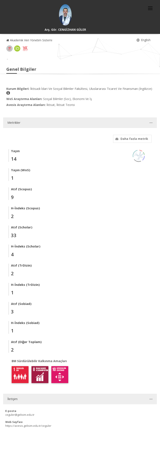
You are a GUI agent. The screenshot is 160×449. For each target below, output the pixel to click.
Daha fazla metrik (131, 139)
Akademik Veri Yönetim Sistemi (29, 40)
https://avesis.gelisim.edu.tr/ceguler (28, 426)
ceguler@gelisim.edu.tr (19, 415)
